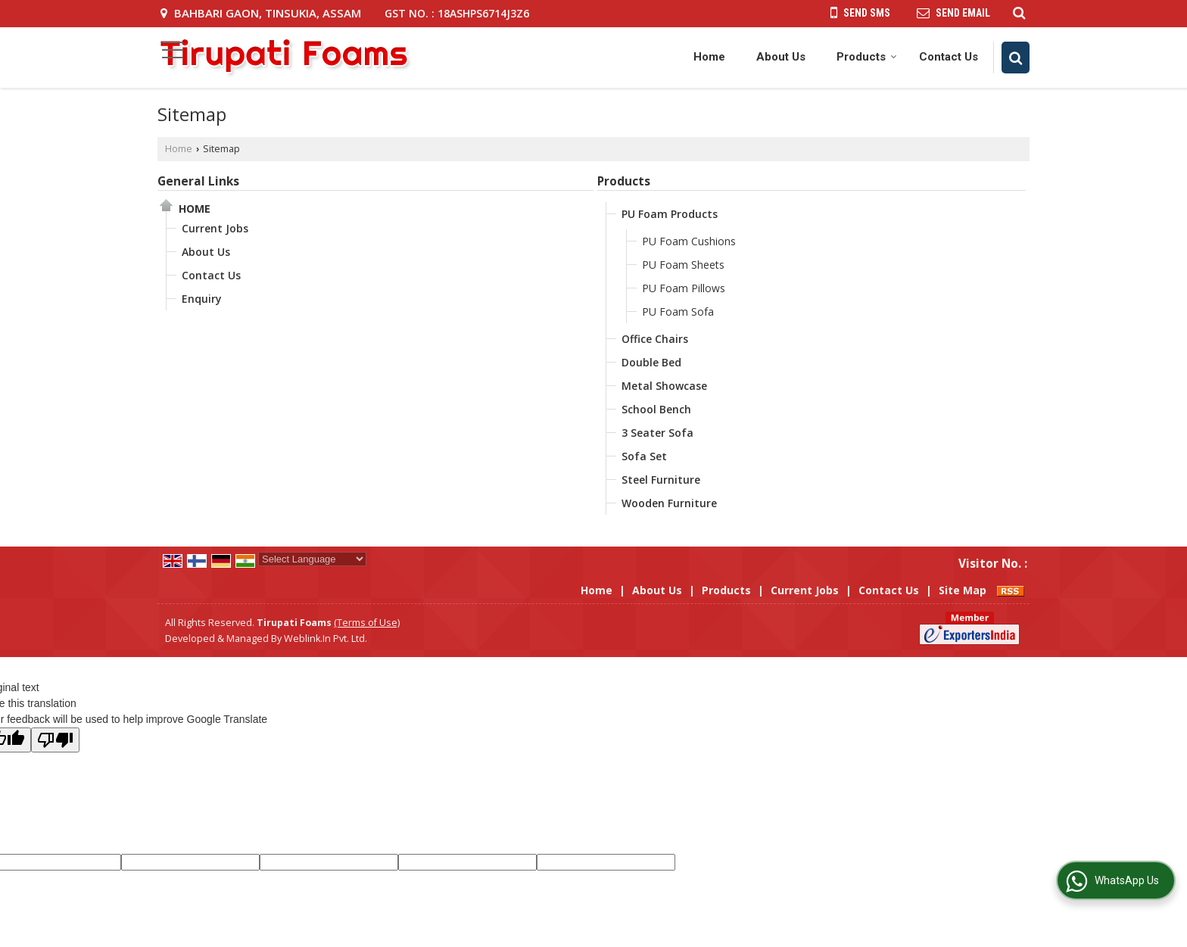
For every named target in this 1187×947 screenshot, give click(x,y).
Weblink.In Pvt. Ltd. (325, 638)
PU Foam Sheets (683, 264)
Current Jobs (215, 228)
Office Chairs (655, 339)
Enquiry (202, 298)
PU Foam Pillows (683, 288)
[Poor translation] (55, 739)
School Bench (656, 409)
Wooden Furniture (669, 503)
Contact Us (948, 57)
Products (867, 57)
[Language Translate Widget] (312, 559)
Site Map (962, 590)
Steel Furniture (661, 479)
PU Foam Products (670, 214)
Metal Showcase (664, 385)
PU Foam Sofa (678, 311)
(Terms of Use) (367, 622)
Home (709, 57)
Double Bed (651, 362)
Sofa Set (644, 456)
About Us (780, 57)
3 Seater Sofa (657, 432)
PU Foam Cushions (689, 241)
